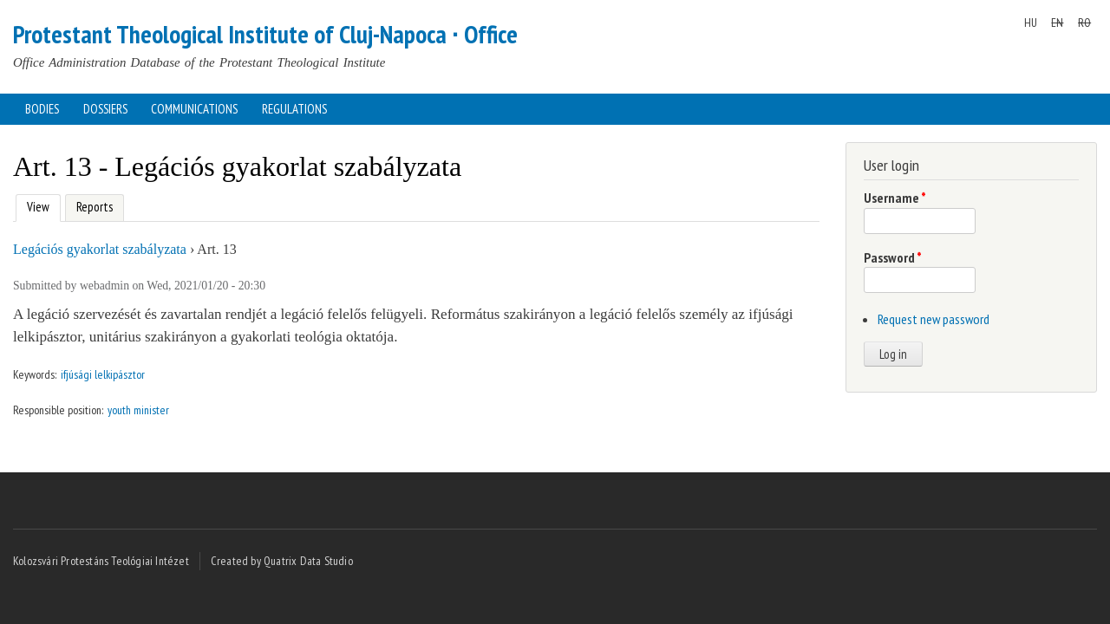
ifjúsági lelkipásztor (103, 374)
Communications (194, 109)
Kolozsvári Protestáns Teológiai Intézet (101, 561)
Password (893, 257)
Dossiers (105, 109)
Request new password (933, 319)
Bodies (42, 109)
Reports (94, 206)
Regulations (294, 109)
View (36, 205)
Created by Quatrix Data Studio (282, 561)
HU (1030, 22)
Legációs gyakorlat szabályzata (99, 249)
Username (895, 197)
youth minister (138, 410)
